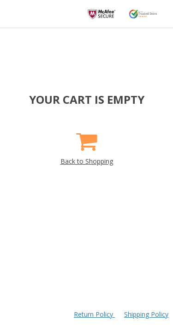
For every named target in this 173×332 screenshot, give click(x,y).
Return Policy (94, 314)
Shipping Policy (146, 314)
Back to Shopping (86, 145)
